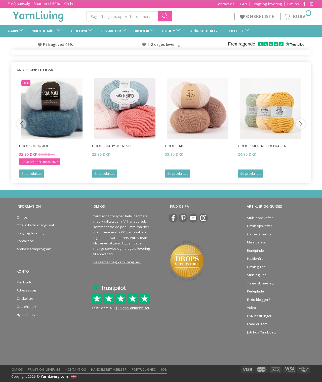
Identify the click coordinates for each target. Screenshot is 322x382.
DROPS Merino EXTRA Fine (263, 145)
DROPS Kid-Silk (34, 145)
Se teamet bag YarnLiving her (116, 262)
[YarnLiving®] (38, 15)
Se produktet (31, 173)
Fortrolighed (144, 369)
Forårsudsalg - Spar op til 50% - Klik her (42, 3)
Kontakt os (225, 4)
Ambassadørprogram (34, 249)
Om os (293, 4)
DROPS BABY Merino (111, 145)
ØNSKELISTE (257, 16)
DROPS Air (175, 145)
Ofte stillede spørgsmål (35, 225)
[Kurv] (297, 15)
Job (164, 369)
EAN (243, 4)
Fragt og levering (267, 4)
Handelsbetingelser (109, 369)
